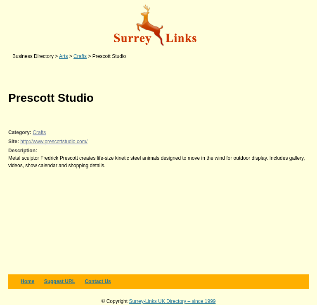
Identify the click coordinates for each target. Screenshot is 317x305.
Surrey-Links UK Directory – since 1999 (172, 301)
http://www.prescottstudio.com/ (54, 141)
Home (27, 281)
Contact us (98, 281)
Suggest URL (59, 281)
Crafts (39, 132)
